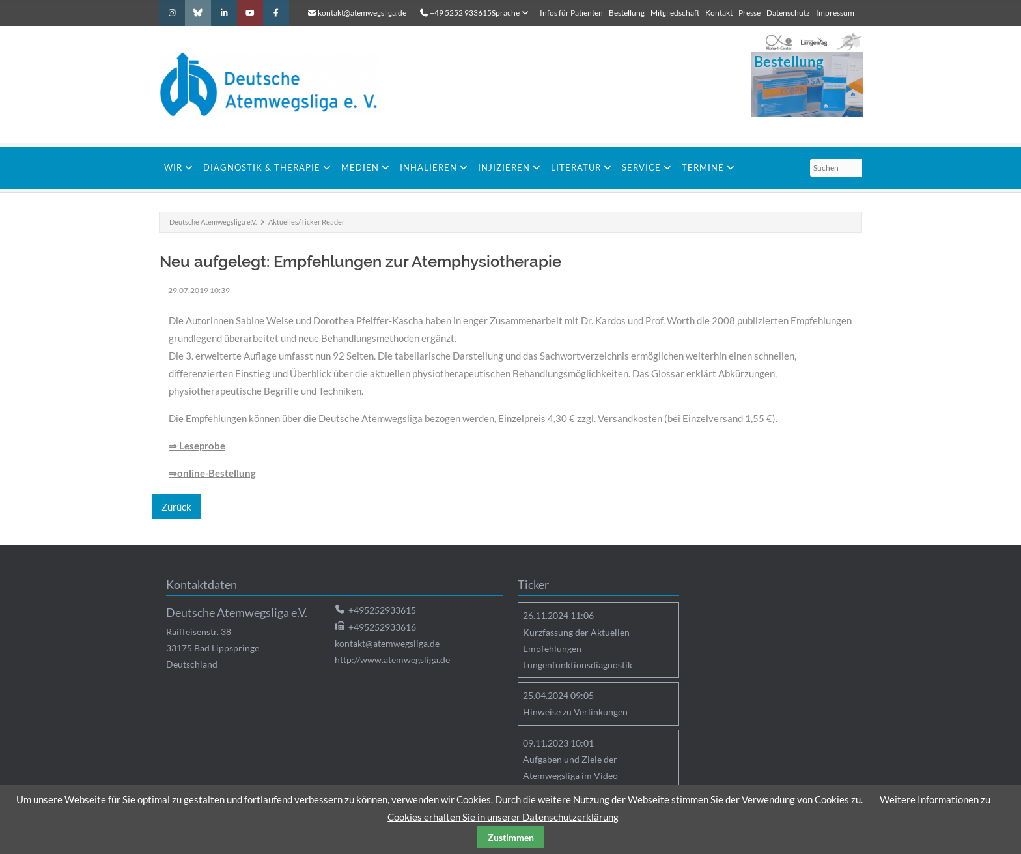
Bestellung (627, 13)
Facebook (276, 13)
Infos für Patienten (571, 13)
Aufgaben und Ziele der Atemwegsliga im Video (570, 767)
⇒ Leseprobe (197, 445)
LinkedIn (224, 13)
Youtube (250, 13)
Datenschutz (788, 13)
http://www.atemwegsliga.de (392, 659)
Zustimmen (511, 837)
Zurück (176, 507)
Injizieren (504, 167)
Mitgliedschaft (674, 13)
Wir (173, 167)
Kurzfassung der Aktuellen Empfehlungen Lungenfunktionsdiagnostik (577, 648)
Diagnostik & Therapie (261, 167)
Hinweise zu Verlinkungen (575, 711)
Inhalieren (428, 167)
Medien (360, 167)
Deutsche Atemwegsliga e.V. (213, 222)
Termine (703, 167)
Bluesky (198, 13)
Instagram (172, 13)
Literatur (576, 167)
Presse (749, 13)
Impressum (835, 13)
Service (641, 167)
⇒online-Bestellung (212, 473)
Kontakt (719, 13)
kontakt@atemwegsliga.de (362, 13)
